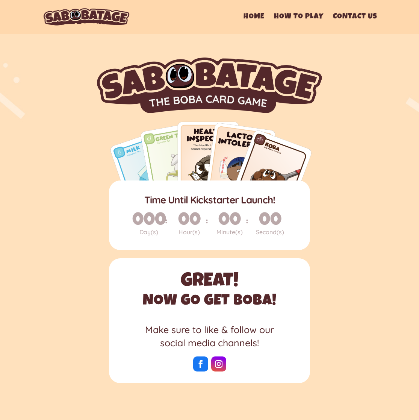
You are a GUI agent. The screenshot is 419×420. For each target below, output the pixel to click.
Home (254, 17)
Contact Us (355, 17)
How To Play (299, 17)
